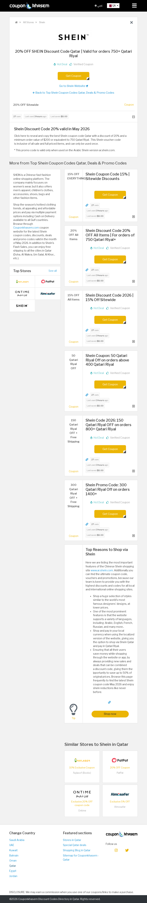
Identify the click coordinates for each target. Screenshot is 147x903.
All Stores (28, 22)
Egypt (12, 870)
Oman (13, 860)
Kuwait (13, 850)
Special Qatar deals (74, 845)
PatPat (120, 772)
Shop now (110, 714)
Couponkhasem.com (26, 227)
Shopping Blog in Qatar (76, 850)
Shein (42, 22)
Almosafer (120, 806)
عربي (99, 5)
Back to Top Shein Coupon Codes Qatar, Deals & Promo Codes (73, 93)
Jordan (13, 876)
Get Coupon (73, 76)
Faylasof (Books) (82, 772)
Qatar (12, 865)
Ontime (82, 810)
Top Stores (22, 271)
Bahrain (13, 855)
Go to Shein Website (73, 86)
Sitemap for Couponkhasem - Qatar (81, 857)
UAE (11, 845)
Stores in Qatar (72, 840)
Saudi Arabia (16, 840)
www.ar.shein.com (102, 570)
